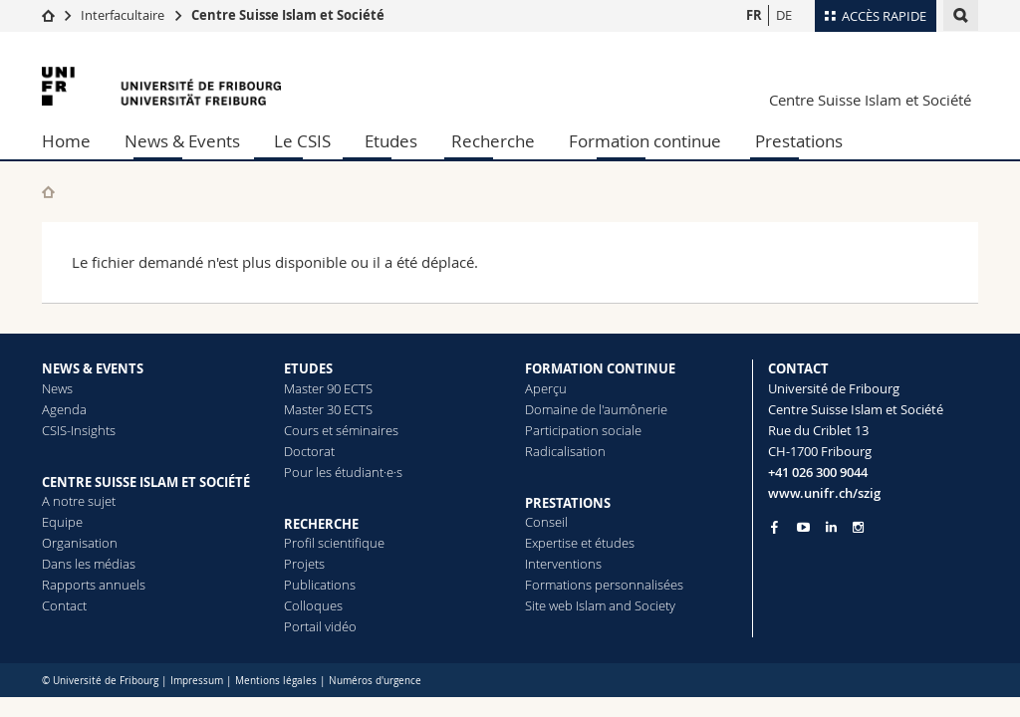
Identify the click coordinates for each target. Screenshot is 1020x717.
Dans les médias (88, 564)
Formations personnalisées (604, 585)
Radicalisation (565, 451)
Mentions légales (276, 680)
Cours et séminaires (341, 430)
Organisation (80, 543)
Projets (304, 564)
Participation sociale (583, 430)
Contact (64, 605)
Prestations (799, 140)
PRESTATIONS (568, 503)
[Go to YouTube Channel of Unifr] (803, 527)
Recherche (493, 140)
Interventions (563, 564)
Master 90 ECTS (328, 388)
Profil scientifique (334, 543)
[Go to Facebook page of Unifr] (774, 527)
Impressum (196, 680)
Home (66, 140)
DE (784, 15)
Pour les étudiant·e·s (343, 472)
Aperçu (546, 388)
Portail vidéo (320, 626)
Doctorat (309, 451)
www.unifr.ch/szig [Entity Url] (824, 493)
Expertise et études (580, 543)
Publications (320, 585)
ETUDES (308, 368)
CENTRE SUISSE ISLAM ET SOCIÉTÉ (146, 482)
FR (754, 15)
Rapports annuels (93, 585)
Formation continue (645, 140)
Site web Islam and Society (600, 605)
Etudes (391, 140)
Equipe (62, 522)
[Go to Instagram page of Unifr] (858, 527)
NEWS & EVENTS (92, 368)
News (57, 388)
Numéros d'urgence (375, 680)
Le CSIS (302, 140)
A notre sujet (79, 501)
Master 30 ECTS (328, 409)
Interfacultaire (122, 15)
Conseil (546, 522)
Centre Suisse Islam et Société (287, 15)
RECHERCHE (321, 524)
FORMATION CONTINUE (600, 368)
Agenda (64, 409)
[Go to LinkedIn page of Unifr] (831, 527)
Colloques (313, 605)
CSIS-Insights (79, 430)
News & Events (182, 140)
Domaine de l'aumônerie (596, 409)
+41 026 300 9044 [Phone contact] (818, 472)
